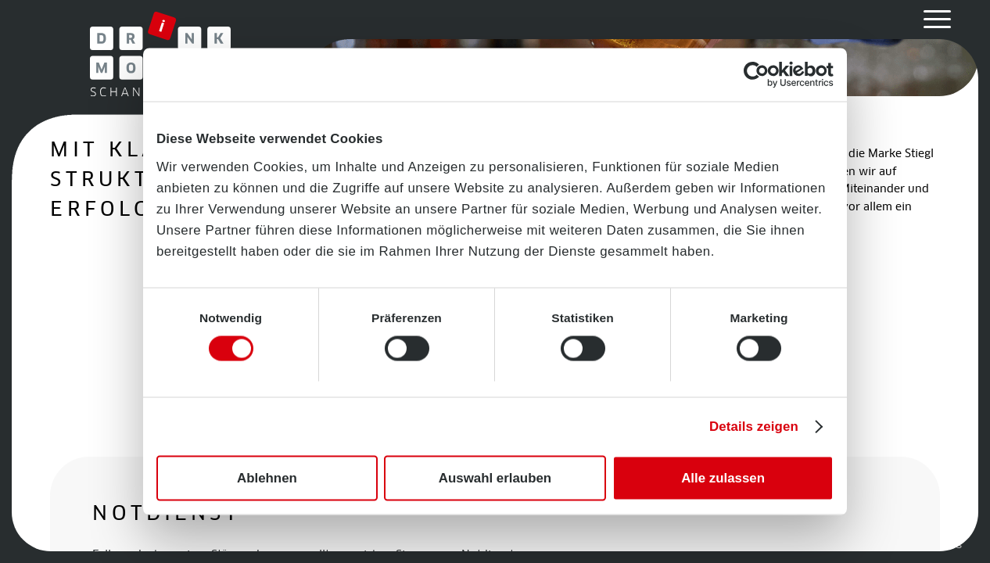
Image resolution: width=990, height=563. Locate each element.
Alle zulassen (723, 478)
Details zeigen (753, 426)
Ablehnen (267, 478)
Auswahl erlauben (495, 478)
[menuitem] (932, 19)
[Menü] (932, 19)
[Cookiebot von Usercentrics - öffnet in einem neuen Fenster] (765, 74)
